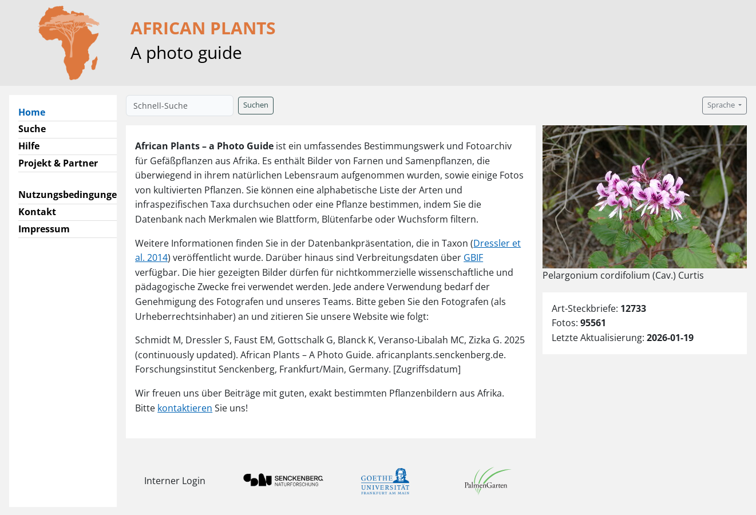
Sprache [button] (722, 105)
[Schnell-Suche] (179, 105)
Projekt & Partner (58, 163)
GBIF (473, 257)
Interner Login (174, 480)
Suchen (255, 105)
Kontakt (37, 211)
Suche (32, 128)
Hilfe (28, 146)
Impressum (44, 229)
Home (36, 111)
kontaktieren (184, 408)
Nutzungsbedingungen (70, 194)
